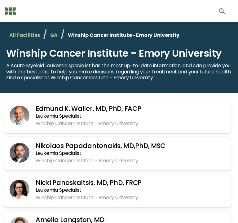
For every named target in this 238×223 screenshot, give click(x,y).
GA (54, 35)
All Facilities (24, 35)
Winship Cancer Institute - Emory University (114, 53)
